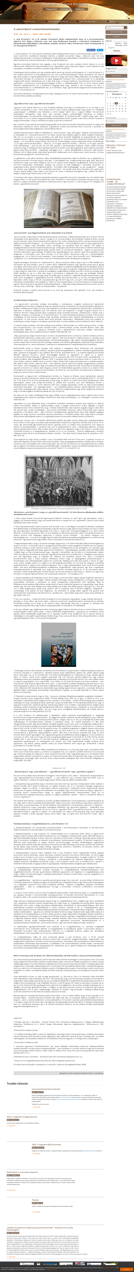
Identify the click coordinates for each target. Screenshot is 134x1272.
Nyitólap (116, 36)
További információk (51, 1269)
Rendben (126, 1269)
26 (116, 111)
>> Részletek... (37, 1107)
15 (125, 106)
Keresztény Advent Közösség (65, 4)
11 (113, 106)
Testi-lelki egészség (87, 21)
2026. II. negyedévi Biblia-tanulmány (46, 1144)
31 (110, 114)
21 (122, 108)
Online (82, 1095)
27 (119, 111)
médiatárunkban (75, 1099)
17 (110, 108)
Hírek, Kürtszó (29, 21)
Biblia (112, 21)
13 (119, 106)
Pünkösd (35, 1200)
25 (113, 111)
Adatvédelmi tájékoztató (110, 1267)
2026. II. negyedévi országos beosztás (22, 1117)
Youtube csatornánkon (62, 1099)
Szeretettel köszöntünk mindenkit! (46, 1089)
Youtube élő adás (66, 1097)
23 (107, 111)
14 (122, 106)
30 (107, 114)
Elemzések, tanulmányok (58, 21)
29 (125, 111)
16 (107, 108)
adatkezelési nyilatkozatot (117, 79)
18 (113, 108)
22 (125, 108)
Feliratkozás (116, 76)
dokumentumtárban (89, 1151)
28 (122, 111)
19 (116, 108)
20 (119, 108)
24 (110, 111)
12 (116, 106)
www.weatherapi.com (118, 52)
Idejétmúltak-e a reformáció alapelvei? (22, 1172)
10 (110, 106)
